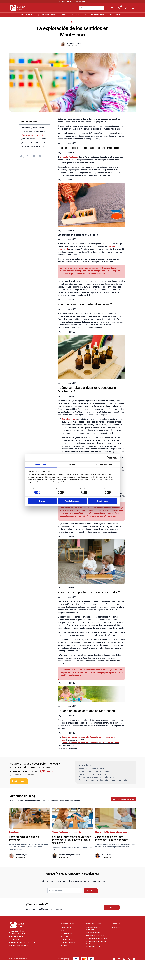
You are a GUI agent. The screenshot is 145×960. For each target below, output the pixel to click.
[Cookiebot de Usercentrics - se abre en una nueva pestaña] (108, 457)
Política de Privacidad (68, 942)
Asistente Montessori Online (95, 935)
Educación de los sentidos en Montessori (34, 146)
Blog (72, 22)
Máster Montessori (28, 15)
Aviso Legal (64, 936)
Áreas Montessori (117, 15)
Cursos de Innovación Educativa (96, 938)
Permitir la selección (72, 501)
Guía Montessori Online (93, 932)
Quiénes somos (66, 928)
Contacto (64, 945)
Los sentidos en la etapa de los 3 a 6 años (35, 131)
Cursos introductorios (94, 15)
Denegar (42, 501)
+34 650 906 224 (82, 1)
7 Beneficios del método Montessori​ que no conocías (111, 838)
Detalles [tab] (72, 464)
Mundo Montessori (60, 832)
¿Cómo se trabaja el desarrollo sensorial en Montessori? (34, 139)
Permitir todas (102, 501)
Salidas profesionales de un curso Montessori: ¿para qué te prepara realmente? (71, 839)
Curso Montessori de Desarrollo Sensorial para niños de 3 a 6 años (90, 743)
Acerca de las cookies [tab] (104, 464)
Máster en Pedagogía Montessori (93, 929)
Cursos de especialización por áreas (96, 942)
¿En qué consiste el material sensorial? (34, 135)
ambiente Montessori (69, 157)
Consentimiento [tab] (41, 464)
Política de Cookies (67, 939)
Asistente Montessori (70, 15)
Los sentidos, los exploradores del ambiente (34, 127)
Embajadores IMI (66, 933)
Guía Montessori (49, 15)
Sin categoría (14, 832)
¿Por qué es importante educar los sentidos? (34, 142)
